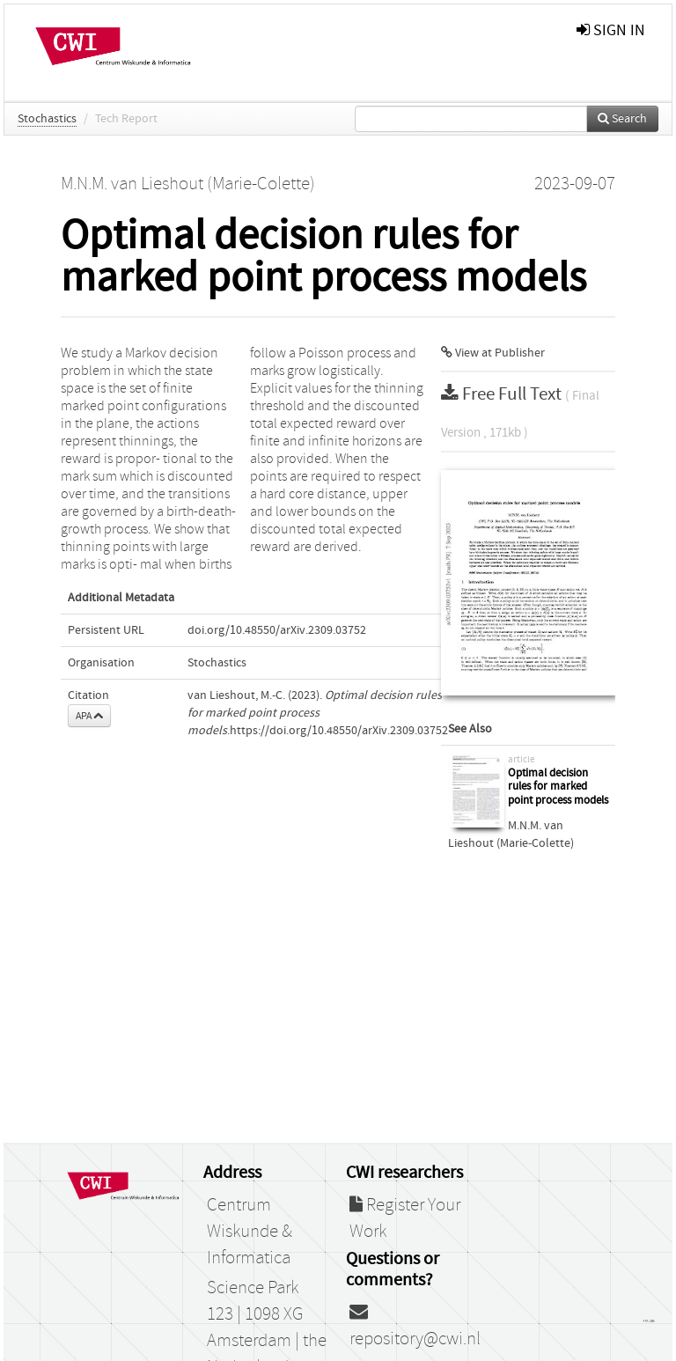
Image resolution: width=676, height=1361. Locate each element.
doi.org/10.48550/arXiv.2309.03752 (276, 630)
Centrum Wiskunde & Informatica (249, 1232)
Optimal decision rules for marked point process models (558, 787)
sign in (611, 30)
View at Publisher (493, 353)
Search (622, 119)
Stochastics (47, 119)
